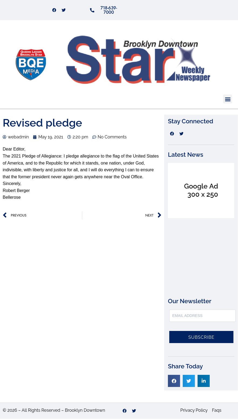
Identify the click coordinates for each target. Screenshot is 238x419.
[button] (227, 99)
